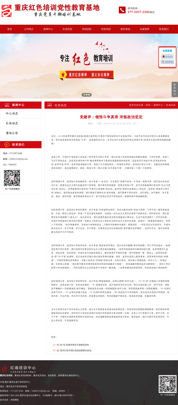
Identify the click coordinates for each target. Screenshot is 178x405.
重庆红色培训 (6, 375)
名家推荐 (144, 29)
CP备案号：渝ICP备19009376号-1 (58, 395)
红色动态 (12, 123)
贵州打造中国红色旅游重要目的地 (75, 350)
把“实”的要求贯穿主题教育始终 (74, 345)
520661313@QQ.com (18, 159)
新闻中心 (48, 29)
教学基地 (125, 29)
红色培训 (67, 29)
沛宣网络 (14, 400)
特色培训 (106, 29)
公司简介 (29, 29)
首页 (9, 29)
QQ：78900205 (9, 165)
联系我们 (164, 29)
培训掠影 (87, 29)
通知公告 (12, 133)
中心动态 (12, 113)
